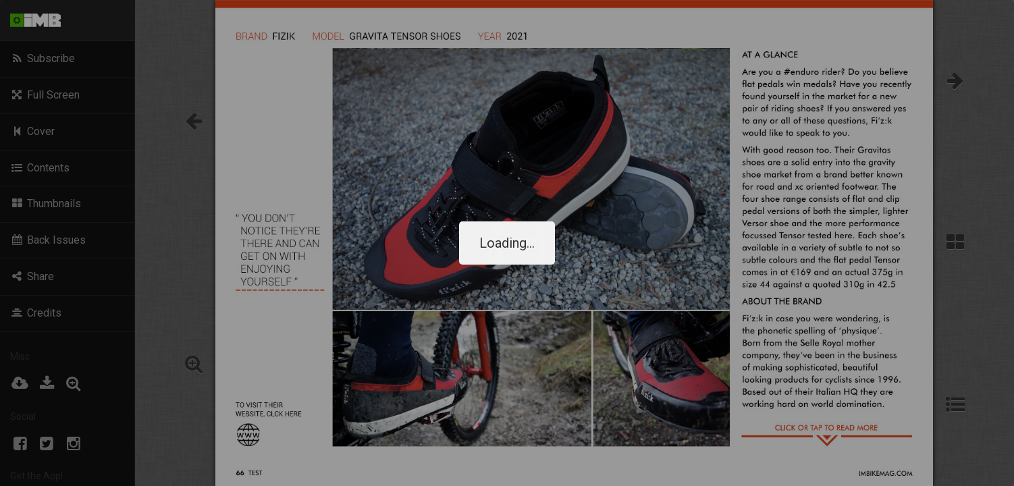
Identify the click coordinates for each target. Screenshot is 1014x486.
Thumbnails (45, 203)
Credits (35, 312)
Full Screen (45, 94)
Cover (32, 131)
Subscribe (42, 58)
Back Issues (48, 240)
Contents (40, 167)
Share (32, 276)
